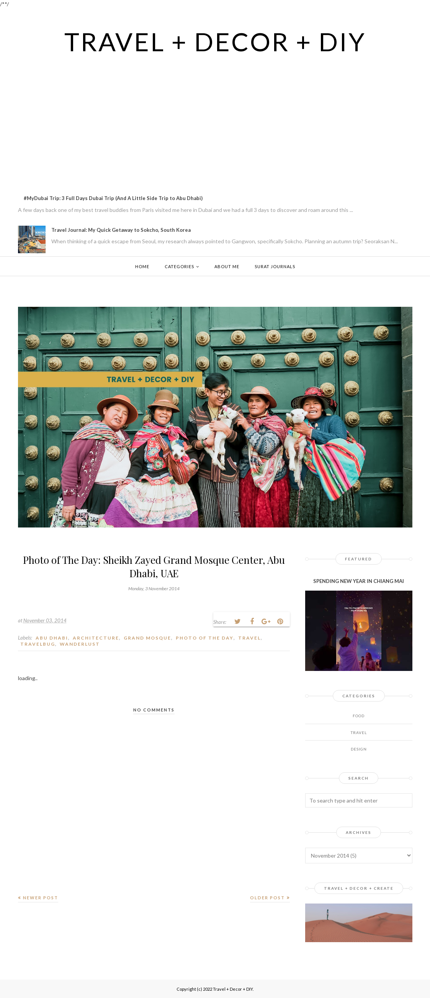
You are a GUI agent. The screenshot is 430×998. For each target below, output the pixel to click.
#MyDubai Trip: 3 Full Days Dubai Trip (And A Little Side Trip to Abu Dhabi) (113, 198)
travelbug (37, 644)
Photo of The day (205, 638)
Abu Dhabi (52, 638)
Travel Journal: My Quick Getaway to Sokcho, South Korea (121, 230)
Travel (249, 638)
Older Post (267, 897)
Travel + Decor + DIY (215, 41)
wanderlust (80, 644)
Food (359, 715)
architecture (96, 638)
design (359, 749)
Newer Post (40, 897)
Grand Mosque (147, 638)
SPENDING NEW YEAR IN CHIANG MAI (358, 581)
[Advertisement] (215, 113)
